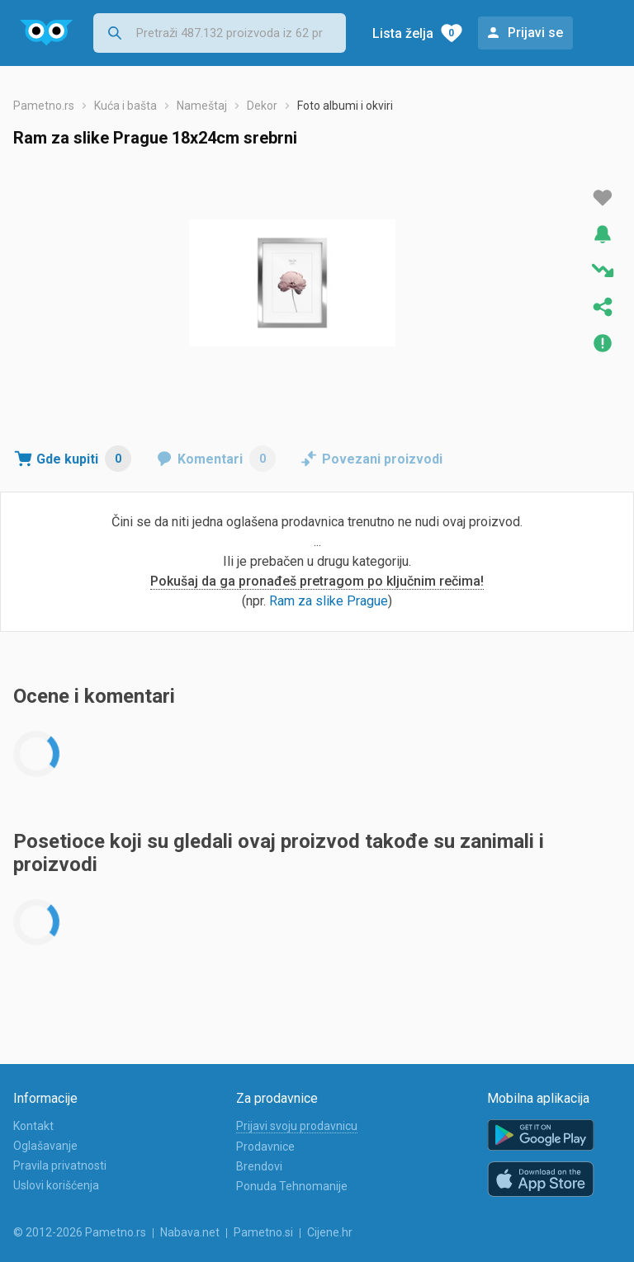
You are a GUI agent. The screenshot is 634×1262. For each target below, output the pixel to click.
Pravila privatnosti (59, 1165)
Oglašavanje (45, 1145)
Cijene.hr (329, 1232)
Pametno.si (263, 1232)
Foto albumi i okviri (345, 105)
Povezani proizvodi (382, 459)
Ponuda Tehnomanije (292, 1186)
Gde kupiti (83, 458)
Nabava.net (190, 1232)
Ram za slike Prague (328, 601)
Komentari (226, 458)
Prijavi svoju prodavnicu (296, 1126)
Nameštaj (202, 105)
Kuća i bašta (125, 105)
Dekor (262, 105)
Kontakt (33, 1126)
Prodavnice (265, 1146)
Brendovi (259, 1166)
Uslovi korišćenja (56, 1185)
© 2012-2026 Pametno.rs (79, 1232)
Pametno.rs (43, 105)
